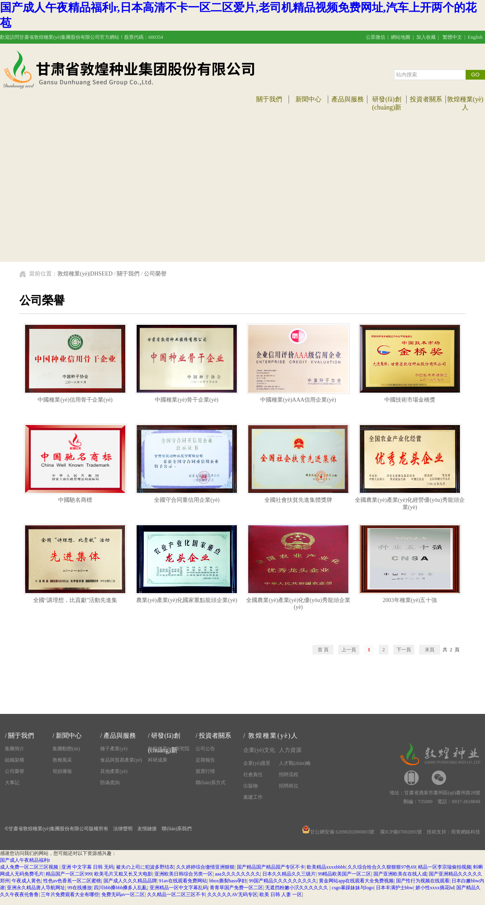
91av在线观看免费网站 (183, 881)
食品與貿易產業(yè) (121, 760)
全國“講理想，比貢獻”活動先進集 (75, 597)
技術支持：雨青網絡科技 (453, 832)
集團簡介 (14, 748)
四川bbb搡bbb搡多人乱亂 (120, 887)
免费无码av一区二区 (123, 894)
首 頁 (323, 649)
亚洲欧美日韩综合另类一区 (183, 874)
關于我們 (269, 99)
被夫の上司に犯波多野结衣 (145, 867)
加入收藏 (426, 37)
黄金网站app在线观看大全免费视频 (356, 881)
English (475, 37)
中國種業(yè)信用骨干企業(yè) (75, 397)
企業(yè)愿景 (256, 763)
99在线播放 (79, 887)
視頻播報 (62, 771)
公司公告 (205, 748)
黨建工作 (253, 797)
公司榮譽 (155, 274)
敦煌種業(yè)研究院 (169, 748)
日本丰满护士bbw (394, 887)
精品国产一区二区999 (69, 874)
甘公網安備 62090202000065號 (338, 832)
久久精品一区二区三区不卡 (176, 894)
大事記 (12, 782)
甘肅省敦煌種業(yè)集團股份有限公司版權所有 (58, 828)
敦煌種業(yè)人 (273, 735)
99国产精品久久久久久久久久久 (283, 881)
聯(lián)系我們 (177, 828)
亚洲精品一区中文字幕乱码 (179, 887)
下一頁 (403, 649)
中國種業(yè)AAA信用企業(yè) (298, 397)
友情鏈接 (147, 828)
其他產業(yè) (113, 771)
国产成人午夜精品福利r (25, 860)
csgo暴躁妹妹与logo (352, 887)
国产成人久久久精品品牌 (130, 881)
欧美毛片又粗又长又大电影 (123, 874)
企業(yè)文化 (259, 750)
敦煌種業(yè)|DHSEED (85, 274)
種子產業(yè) (113, 748)
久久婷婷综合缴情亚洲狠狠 (205, 867)
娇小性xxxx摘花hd (434, 887)
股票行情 (205, 771)
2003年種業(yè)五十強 (409, 597)
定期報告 (205, 760)
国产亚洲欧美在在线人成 (400, 874)
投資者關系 (426, 99)
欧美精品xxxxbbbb (326, 867)
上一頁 (349, 649)
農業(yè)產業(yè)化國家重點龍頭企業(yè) (186, 597)
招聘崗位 (288, 786)
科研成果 (157, 760)
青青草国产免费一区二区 (236, 887)
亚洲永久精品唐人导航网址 (36, 887)
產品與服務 (347, 99)
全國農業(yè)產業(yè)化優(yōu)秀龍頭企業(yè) (298, 601)
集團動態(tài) (66, 748)
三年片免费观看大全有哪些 (70, 894)
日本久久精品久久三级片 (289, 874)
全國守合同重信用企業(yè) (186, 497)
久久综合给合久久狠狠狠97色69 (381, 867)
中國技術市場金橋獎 (409, 397)
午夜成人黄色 (26, 881)
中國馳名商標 (75, 497)
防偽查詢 (110, 782)
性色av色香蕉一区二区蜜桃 (72, 881)
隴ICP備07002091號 (401, 832)
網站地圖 (400, 37)
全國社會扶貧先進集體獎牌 (298, 497)
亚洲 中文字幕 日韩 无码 (87, 867)
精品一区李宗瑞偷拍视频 (444, 867)
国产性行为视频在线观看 (422, 881)
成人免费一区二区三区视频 (29, 867)
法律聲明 (123, 828)
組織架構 (14, 760)
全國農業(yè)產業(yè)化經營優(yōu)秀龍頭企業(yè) (409, 501)
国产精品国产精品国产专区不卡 (271, 867)
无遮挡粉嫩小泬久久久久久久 (297, 887)
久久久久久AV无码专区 (232, 894)
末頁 (429, 649)
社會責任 (253, 774)
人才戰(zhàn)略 (295, 763)
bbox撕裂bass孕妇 (228, 881)
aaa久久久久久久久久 (237, 874)
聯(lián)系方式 (211, 782)
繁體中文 (452, 37)
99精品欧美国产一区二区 (344, 874)
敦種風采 (62, 760)
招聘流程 (288, 774)
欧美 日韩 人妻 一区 (280, 894)
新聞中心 (308, 99)
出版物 (250, 786)
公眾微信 (375, 37)
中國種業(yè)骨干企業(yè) (186, 397)
